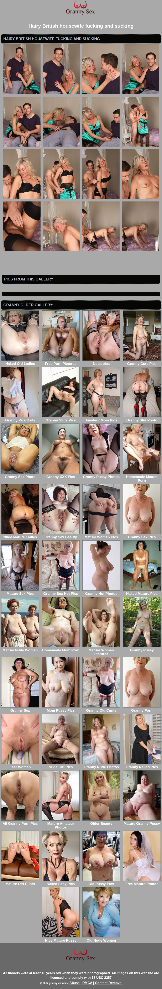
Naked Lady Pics (61, 882)
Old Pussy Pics (101, 882)
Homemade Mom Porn (61, 648)
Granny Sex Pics (142, 535)
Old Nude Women (101, 938)
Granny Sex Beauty (61, 535)
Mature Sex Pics (20, 592)
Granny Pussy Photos (101, 475)
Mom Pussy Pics (61, 708)
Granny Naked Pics (142, 765)
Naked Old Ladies (20, 362)
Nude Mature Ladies (20, 535)
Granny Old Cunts (101, 708)
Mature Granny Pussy (142, 822)
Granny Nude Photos (101, 765)
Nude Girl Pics (61, 765)
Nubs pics (101, 362)
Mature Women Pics (101, 535)
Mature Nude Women (20, 648)
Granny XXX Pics (61, 475)
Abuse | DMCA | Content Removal (95, 983)
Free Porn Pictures (61, 362)
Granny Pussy (142, 648)
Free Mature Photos (142, 882)
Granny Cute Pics (142, 362)
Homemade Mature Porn (142, 477)
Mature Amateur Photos (61, 823)
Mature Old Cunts (20, 882)
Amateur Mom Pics (101, 418)
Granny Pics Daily (20, 418)
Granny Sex (20, 708)
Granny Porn (142, 708)
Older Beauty (101, 822)
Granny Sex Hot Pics (61, 592)
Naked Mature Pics (142, 592)
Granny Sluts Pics (61, 418)
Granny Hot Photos (101, 592)
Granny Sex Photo (20, 475)
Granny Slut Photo (142, 418)
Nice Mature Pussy (61, 938)
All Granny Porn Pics (20, 822)
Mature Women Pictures (101, 650)
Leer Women (20, 765)
